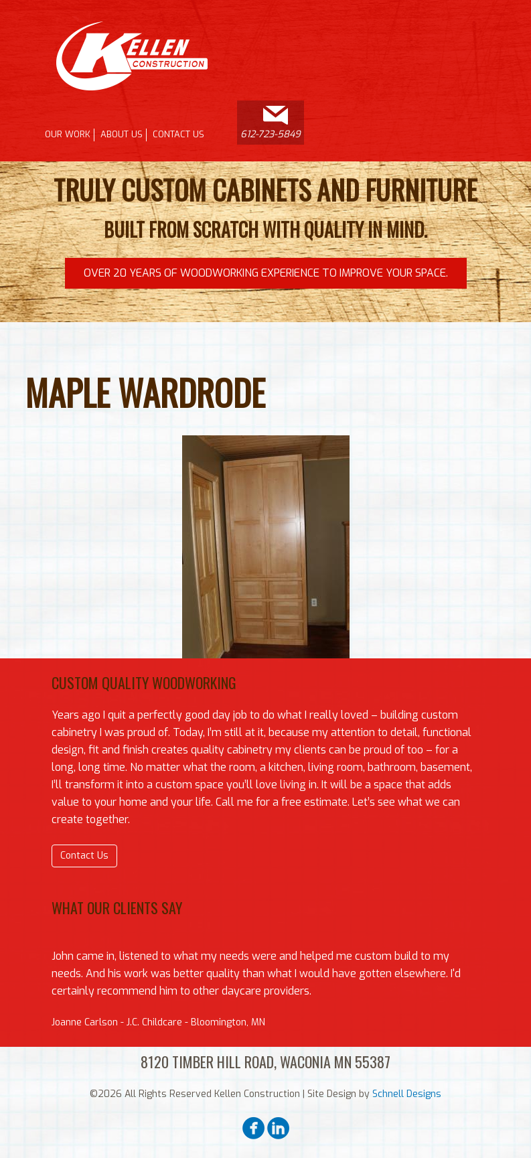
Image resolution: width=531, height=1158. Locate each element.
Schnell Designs (406, 1094)
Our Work (67, 134)
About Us (121, 134)
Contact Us (178, 134)
